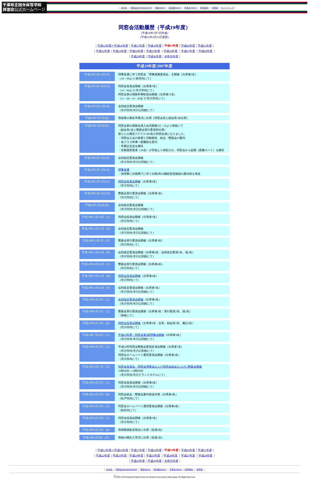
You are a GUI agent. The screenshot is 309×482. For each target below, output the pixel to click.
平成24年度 (136, 51)
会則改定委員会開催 (130, 299)
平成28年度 (205, 51)
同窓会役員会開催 (129, 181)
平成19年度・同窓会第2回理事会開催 (141, 334)
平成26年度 (170, 51)
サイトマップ (227, 8)
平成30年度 (155, 56)
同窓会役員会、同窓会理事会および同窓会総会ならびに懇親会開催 (160, 366)
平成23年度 (120, 51)
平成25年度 (153, 51)
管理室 (215, 8)
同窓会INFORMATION (141, 8)
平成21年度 (205, 45)
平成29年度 (138, 56)
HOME (124, 8)
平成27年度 (188, 51)
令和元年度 (171, 56)
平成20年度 (188, 45)
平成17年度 (138, 45)
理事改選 (123, 169)
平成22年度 (103, 51)
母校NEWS (160, 8)
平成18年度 (155, 45)
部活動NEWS (174, 8)
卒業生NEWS (190, 8)
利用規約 (204, 8)
